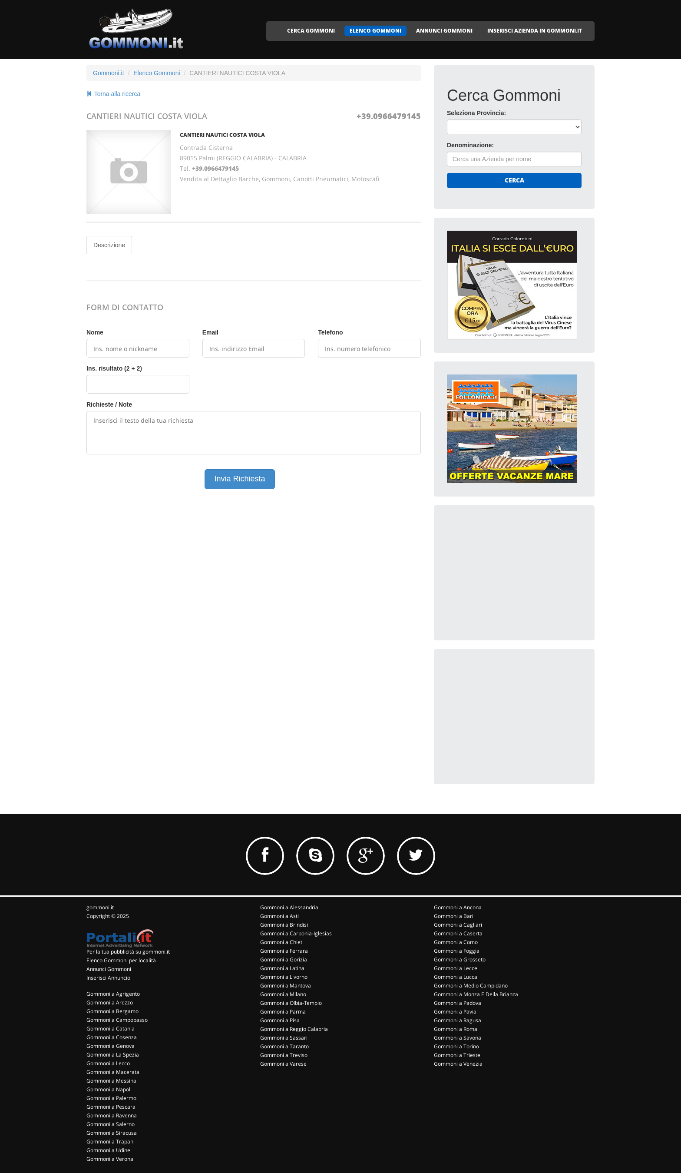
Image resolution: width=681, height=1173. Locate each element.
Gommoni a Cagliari (458, 924)
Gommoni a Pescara (111, 1106)
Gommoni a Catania (110, 1028)
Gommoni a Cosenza (111, 1037)
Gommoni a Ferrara (284, 950)
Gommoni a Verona (109, 1159)
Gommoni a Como (456, 942)
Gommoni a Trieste (457, 1055)
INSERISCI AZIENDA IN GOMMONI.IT (534, 30)
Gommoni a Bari (453, 916)
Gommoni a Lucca (455, 977)
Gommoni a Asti (279, 916)
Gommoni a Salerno (110, 1124)
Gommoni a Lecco (108, 1063)
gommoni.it (100, 907)
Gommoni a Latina (282, 968)
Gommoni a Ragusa (457, 1020)
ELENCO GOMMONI (375, 30)
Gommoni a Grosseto (460, 959)
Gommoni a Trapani (110, 1141)
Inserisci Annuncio (108, 977)
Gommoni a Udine (108, 1150)
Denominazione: (470, 145)
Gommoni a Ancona (458, 907)
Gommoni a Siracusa (111, 1133)
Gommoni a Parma (283, 1011)
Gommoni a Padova (457, 1003)
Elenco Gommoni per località (121, 960)
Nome (94, 332)
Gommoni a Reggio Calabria (294, 1029)
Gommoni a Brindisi (284, 924)
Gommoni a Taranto (284, 1046)
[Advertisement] (512, 572)
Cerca (514, 180)
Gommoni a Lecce (455, 968)
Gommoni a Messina (111, 1080)
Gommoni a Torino (456, 1046)
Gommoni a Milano (283, 994)
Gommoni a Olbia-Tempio (291, 1003)
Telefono (330, 332)
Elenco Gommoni (156, 73)
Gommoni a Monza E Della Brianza (476, 994)
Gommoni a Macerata (112, 1072)
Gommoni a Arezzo (109, 1002)
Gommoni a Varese (283, 1063)
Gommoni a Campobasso (117, 1020)
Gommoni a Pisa (280, 1020)
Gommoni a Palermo (111, 1098)
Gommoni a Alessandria (289, 907)
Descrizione (109, 245)
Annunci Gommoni (108, 969)
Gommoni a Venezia (458, 1063)
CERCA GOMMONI (311, 30)
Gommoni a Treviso (283, 1055)
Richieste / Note (109, 404)
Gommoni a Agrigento (113, 993)
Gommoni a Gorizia (283, 959)
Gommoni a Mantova (285, 985)
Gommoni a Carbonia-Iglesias (296, 933)
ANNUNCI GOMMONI (444, 30)
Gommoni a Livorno (283, 977)
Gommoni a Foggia (456, 950)
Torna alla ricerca (113, 93)
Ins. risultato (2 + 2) (114, 368)
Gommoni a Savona (457, 1037)
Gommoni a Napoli (109, 1089)
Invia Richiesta (239, 478)
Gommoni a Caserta (458, 933)
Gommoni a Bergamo (112, 1011)
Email (210, 332)
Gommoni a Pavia (455, 1011)
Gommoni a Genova (110, 1046)
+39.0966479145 (389, 116)
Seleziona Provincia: (476, 112)
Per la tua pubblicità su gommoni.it (128, 951)
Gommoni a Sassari (283, 1037)
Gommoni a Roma (455, 1029)
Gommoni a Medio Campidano (471, 985)
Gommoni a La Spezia (112, 1054)
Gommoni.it (108, 73)
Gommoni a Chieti (282, 942)
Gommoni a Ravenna (111, 1115)
